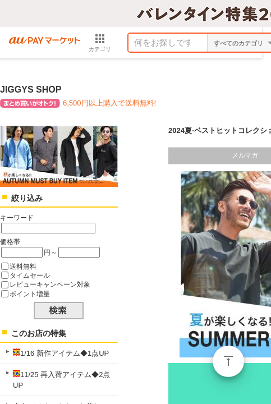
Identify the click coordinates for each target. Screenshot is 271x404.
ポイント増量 (30, 293)
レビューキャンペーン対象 (50, 284)
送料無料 (23, 266)
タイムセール (30, 275)
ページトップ (228, 361)
